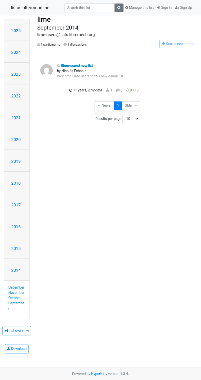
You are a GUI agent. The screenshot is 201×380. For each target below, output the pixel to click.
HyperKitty (99, 374)
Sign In (164, 8)
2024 (16, 52)
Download (17, 349)
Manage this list (139, 8)
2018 (16, 183)
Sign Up (183, 8)
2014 (16, 270)
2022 (16, 95)
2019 (16, 161)
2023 (16, 74)
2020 (16, 139)
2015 (16, 248)
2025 (16, 30)
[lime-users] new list (75, 66)
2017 (16, 204)
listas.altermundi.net (31, 7)
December (16, 287)
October (14, 298)
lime (44, 19)
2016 (16, 226)
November (16, 293)
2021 (16, 117)
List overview (16, 331)
